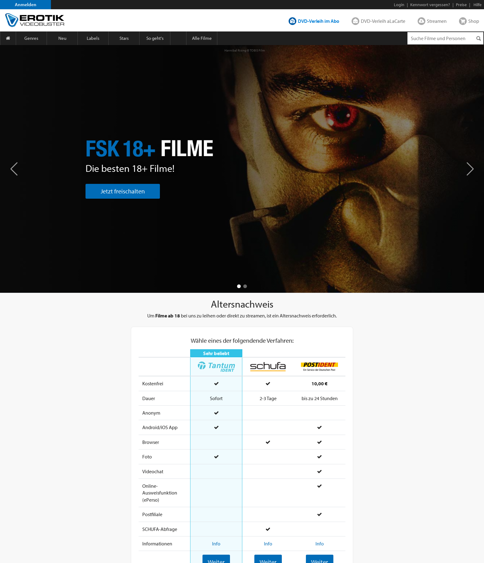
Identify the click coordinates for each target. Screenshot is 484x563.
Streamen (437, 21)
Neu (62, 38)
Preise (461, 4)
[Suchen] (478, 38)
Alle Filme (202, 38)
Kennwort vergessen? (430, 4)
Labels (93, 38)
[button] (470, 169)
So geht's (155, 38)
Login (399, 4)
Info (216, 543)
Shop (473, 21)
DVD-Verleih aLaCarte (383, 21)
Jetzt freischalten (123, 191)
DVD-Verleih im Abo (318, 21)
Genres (31, 38)
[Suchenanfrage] (445, 38)
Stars (124, 38)
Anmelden (25, 4)
